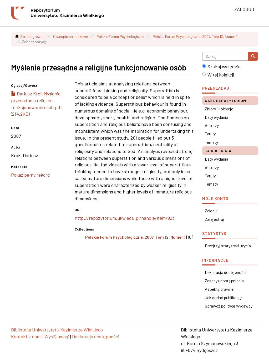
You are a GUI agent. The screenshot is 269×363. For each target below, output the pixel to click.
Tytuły (210, 133)
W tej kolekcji (218, 75)
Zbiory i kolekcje (219, 108)
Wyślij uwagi (56, 336)
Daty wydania (216, 117)
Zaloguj (211, 210)
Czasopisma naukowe (70, 36)
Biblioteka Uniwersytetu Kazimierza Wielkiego (57, 330)
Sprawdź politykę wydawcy (228, 305)
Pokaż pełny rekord (30, 175)
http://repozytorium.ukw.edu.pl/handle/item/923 (125, 218)
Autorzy (212, 125)
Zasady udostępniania (224, 280)
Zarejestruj (214, 219)
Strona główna (32, 36)
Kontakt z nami (26, 336)
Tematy (211, 142)
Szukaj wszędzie (221, 66)
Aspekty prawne (219, 289)
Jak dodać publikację (223, 297)
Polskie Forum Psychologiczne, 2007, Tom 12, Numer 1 (195, 36)
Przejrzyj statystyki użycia (228, 245)
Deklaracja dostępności (226, 272)
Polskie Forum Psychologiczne (120, 36)
